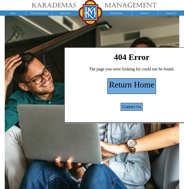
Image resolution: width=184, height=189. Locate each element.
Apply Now (65, 13)
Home (13, 13)
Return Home (131, 84)
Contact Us (131, 106)
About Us (145, 13)
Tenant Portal (116, 13)
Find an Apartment (39, 13)
